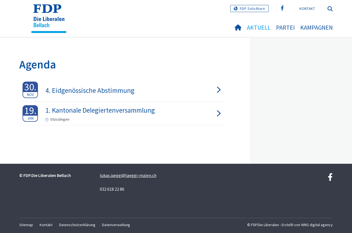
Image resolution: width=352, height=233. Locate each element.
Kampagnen (316, 27)
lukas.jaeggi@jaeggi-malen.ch (128, 175)
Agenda (37, 64)
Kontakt (307, 8)
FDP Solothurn (252, 8)
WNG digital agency (317, 224)
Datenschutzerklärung (77, 224)
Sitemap (26, 224)
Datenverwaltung (116, 224)
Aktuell (259, 27)
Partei (285, 27)
